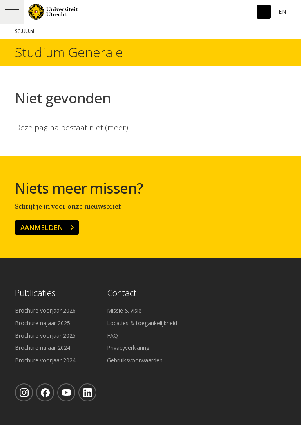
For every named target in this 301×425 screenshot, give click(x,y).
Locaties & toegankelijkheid (142, 323)
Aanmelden (41, 227)
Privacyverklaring (128, 347)
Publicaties (35, 293)
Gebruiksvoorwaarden (135, 360)
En (282, 11)
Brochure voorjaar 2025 (45, 335)
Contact (121, 293)
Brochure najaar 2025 (42, 323)
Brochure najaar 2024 (42, 347)
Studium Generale (69, 52)
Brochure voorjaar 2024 (45, 360)
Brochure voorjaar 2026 (45, 310)
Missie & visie (124, 310)
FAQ (112, 335)
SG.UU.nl (24, 31)
